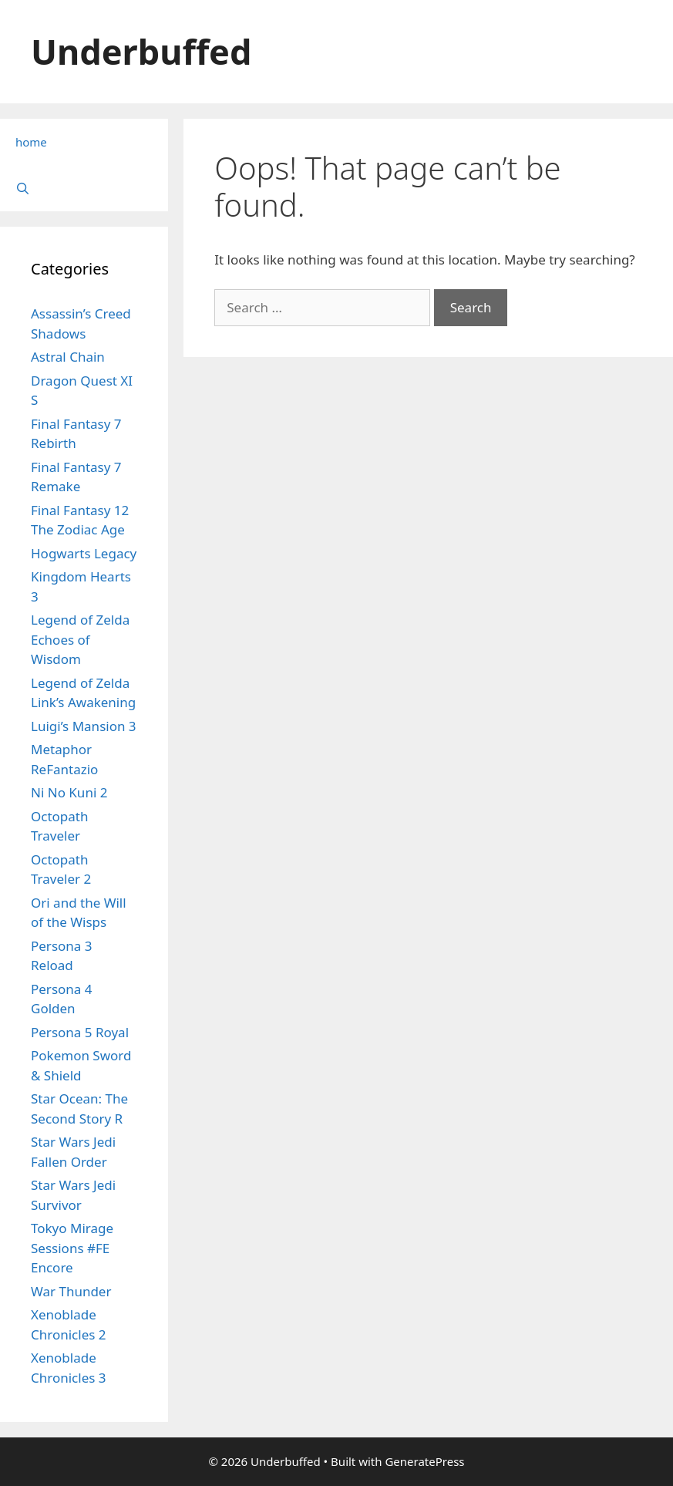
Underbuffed (141, 51)
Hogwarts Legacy (83, 553)
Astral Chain (68, 357)
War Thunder (71, 1291)
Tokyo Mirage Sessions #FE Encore (72, 1247)
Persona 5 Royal (80, 1032)
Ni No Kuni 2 (69, 792)
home (31, 142)
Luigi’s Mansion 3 (83, 726)
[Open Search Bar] (84, 188)
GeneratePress (424, 1461)
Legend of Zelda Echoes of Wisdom (80, 639)
